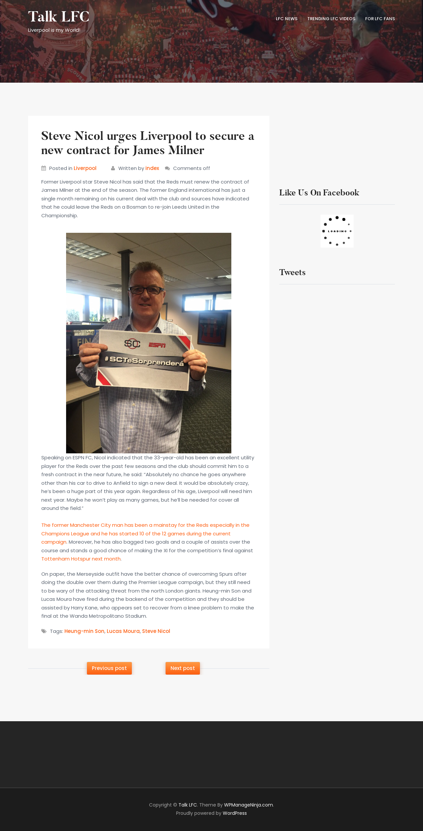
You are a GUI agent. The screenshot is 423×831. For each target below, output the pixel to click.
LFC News (286, 19)
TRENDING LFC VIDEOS (331, 19)
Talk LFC (58, 16)
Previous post (109, 668)
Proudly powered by (211, 813)
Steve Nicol (156, 631)
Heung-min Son (84, 631)
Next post (183, 668)
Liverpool (85, 168)
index (152, 168)
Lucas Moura (123, 631)
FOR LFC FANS (380, 19)
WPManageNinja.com (248, 805)
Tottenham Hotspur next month (81, 558)
